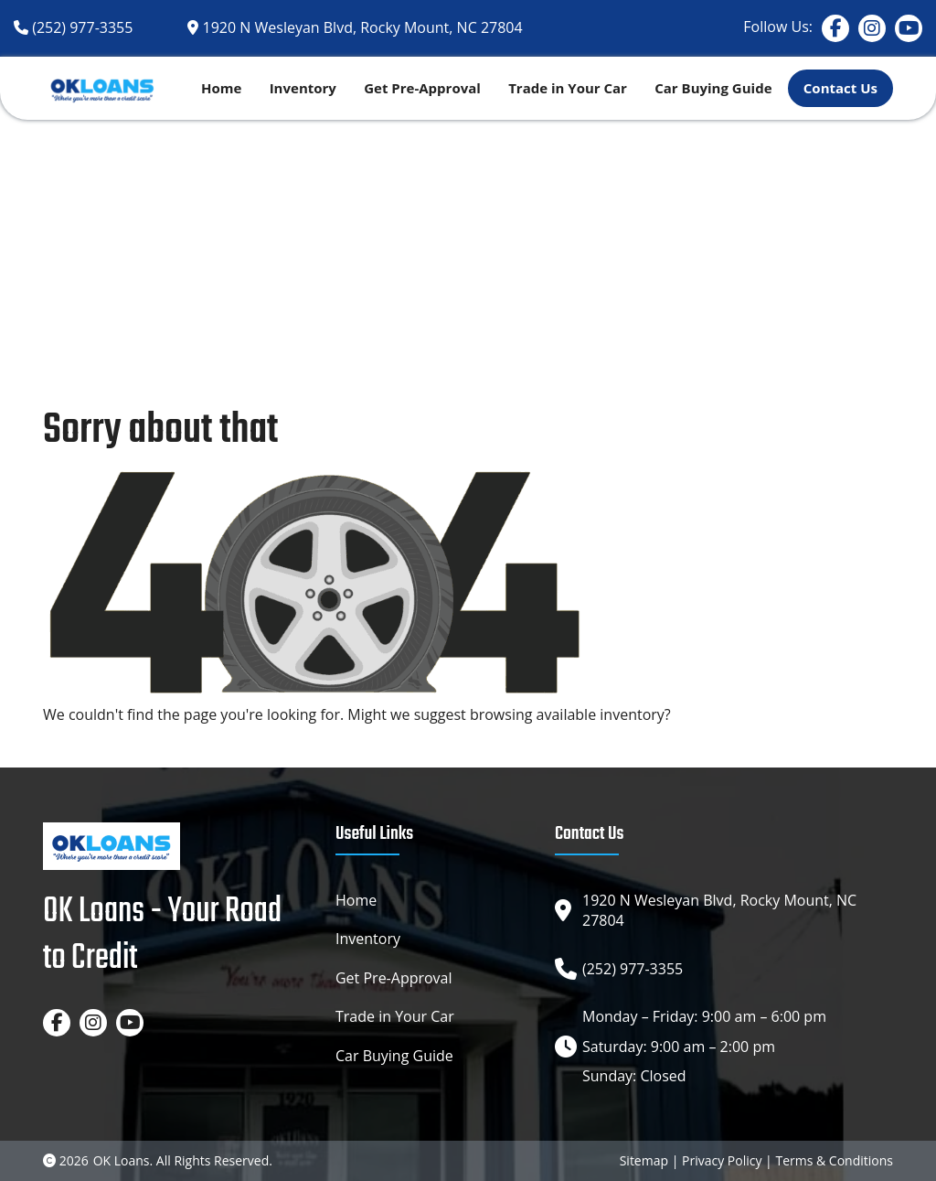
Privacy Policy (721, 1160)
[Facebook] (835, 28)
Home (221, 88)
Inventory (303, 88)
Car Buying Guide (712, 88)
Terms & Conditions (834, 1160)
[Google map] (354, 27)
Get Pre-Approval (422, 88)
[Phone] (73, 27)
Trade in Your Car (567, 88)
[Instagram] (872, 28)
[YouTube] (908, 28)
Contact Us (840, 88)
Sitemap (644, 1160)
